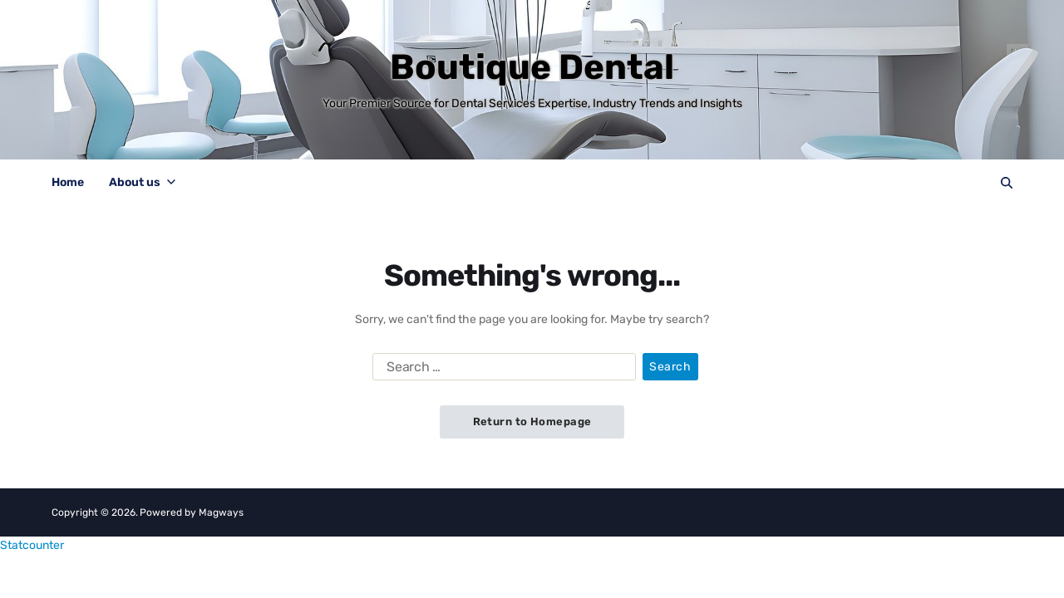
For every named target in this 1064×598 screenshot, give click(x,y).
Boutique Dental (532, 67)
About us (142, 182)
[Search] (1006, 183)
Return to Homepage (532, 421)
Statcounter (32, 545)
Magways (221, 512)
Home (68, 182)
